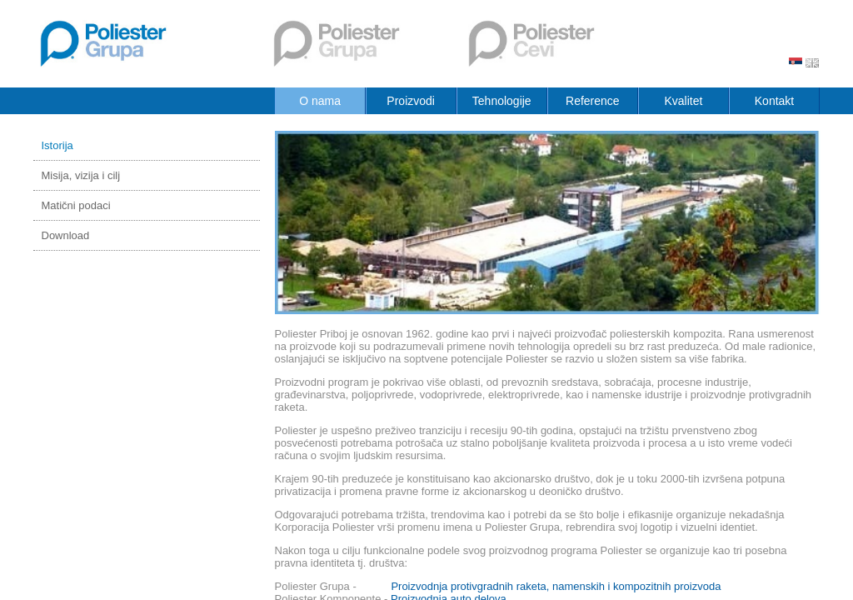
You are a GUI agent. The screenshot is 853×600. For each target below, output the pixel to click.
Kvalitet (683, 101)
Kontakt (774, 101)
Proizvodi (411, 101)
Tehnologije (501, 101)
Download (66, 235)
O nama (320, 101)
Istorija (57, 145)
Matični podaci (76, 205)
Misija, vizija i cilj (81, 175)
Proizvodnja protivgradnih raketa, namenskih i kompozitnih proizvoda (556, 586)
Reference (593, 101)
